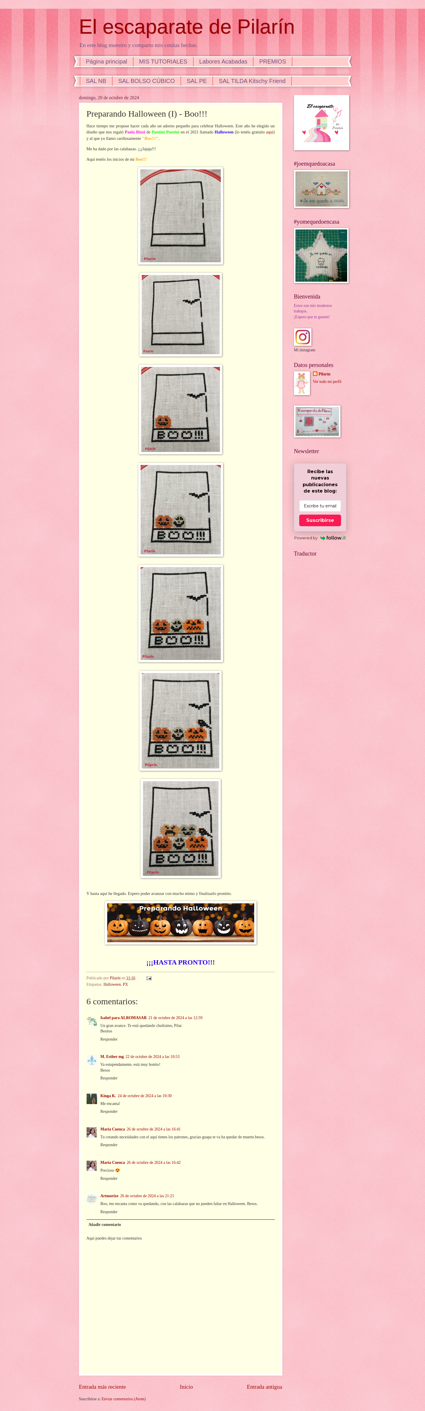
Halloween (112, 984)
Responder (109, 1039)
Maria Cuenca (113, 1129)
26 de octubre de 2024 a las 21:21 (147, 1196)
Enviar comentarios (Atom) (124, 1399)
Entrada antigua (264, 1387)
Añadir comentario (104, 1224)
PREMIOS (272, 61)
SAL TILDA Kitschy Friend (252, 81)
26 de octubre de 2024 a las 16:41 (154, 1129)
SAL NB (96, 81)
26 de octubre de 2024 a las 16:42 (154, 1162)
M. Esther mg (112, 1056)
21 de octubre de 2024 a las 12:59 (175, 1018)
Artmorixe (110, 1196)
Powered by (320, 538)
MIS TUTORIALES (163, 61)
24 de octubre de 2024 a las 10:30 (145, 1096)
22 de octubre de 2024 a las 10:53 (152, 1056)
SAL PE (197, 81)
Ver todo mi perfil (327, 381)
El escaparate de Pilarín (187, 26)
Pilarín (325, 374)
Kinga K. (108, 1096)
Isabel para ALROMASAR (124, 1018)
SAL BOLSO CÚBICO (146, 81)
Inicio (186, 1387)
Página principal (106, 61)
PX (125, 984)
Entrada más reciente (102, 1387)
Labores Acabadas (223, 61)
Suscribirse (320, 520)
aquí (269, 132)
